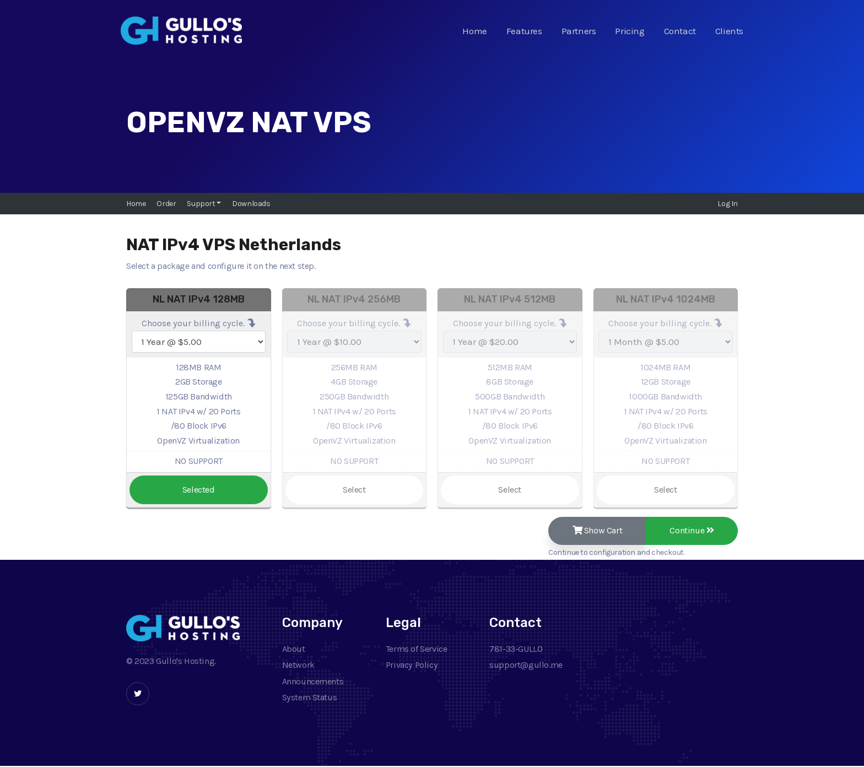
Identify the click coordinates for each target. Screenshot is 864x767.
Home (474, 30)
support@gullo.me (526, 665)
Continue (691, 531)
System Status (309, 698)
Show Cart (595, 531)
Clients (729, 30)
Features (524, 30)
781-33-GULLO (515, 649)
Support (202, 203)
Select (354, 489)
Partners (578, 30)
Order (166, 203)
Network (298, 665)
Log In (727, 203)
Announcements (313, 682)
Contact (680, 30)
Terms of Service (416, 649)
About (293, 649)
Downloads (251, 203)
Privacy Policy (412, 665)
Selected (198, 489)
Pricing (629, 30)
